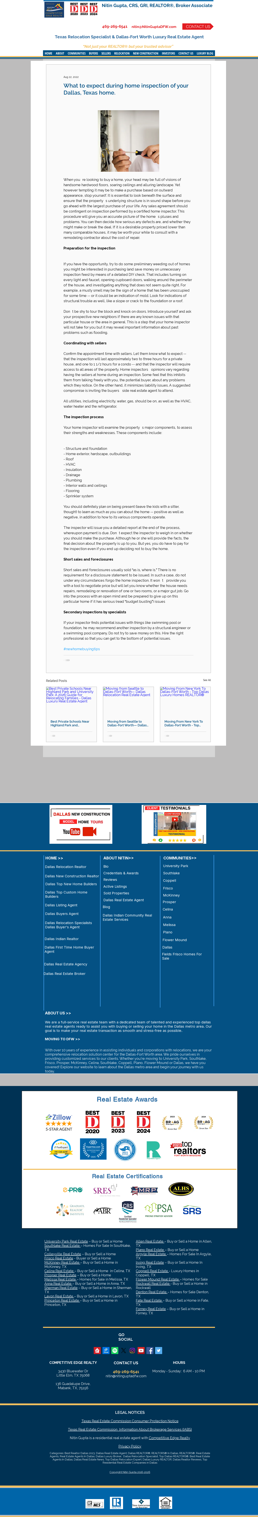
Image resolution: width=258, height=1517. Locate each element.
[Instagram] (132, 1350)
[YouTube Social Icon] (141, 1350)
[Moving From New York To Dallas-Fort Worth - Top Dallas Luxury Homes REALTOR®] (185, 701)
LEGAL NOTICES (130, 1412)
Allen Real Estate (150, 1241)
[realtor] (97, 1350)
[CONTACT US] (198, 26)
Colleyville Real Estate (62, 1254)
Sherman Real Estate (61, 1288)
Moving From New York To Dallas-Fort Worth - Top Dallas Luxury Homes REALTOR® (183, 723)
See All (207, 680)
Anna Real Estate (58, 1283)
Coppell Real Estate (152, 1271)
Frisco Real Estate (58, 1258)
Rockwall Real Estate (153, 1283)
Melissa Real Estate (60, 1279)
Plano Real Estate (150, 1250)
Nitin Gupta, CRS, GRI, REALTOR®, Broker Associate (157, 5)
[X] (123, 1350)
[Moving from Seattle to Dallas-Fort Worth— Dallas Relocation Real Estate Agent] (128, 701)
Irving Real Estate (150, 1262)
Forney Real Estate (151, 1309)
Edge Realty (179, 1438)
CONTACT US (126, 1363)
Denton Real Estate (151, 1292)
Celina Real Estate (59, 1271)
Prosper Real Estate (60, 1275)
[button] (60, 53)
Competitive (159, 1438)
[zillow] (106, 1350)
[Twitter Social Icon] (158, 1350)
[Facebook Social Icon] (149, 1350)
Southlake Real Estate (62, 1245)
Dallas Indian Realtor (62, 939)
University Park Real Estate (66, 1241)
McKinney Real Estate (62, 1262)
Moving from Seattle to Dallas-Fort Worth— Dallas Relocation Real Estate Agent (127, 723)
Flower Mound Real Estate (158, 1279)
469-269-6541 (114, 26)
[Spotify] (114, 1350)
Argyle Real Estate (151, 1254)
